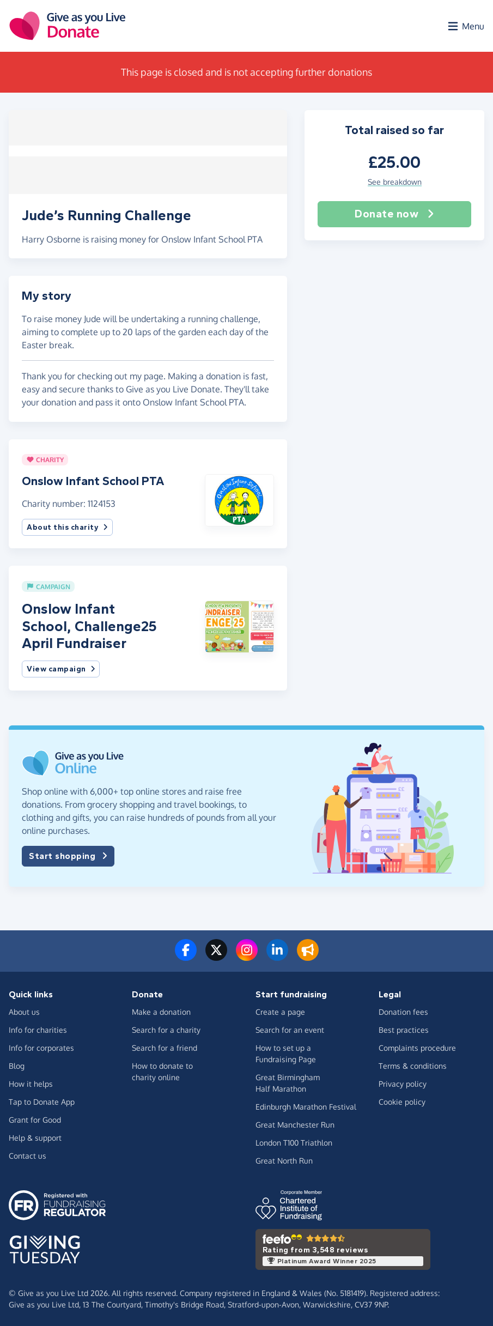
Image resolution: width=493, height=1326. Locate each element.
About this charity (67, 525)
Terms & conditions (413, 1064)
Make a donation (161, 1010)
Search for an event (289, 1028)
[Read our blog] (308, 954)
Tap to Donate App (42, 1100)
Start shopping (68, 854)
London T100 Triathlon (293, 1141)
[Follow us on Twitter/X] (216, 954)
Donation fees (403, 1010)
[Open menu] (465, 26)
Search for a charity (166, 1028)
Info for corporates (41, 1046)
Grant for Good (35, 1118)
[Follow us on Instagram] (247, 954)
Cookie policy (402, 1100)
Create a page (280, 1010)
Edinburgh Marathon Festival (305, 1105)
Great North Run (284, 1159)
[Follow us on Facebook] (186, 954)
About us (24, 1010)
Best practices (404, 1028)
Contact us (27, 1154)
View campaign (61, 667)
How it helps (31, 1082)
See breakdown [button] (395, 182)
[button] (239, 497)
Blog (17, 1064)
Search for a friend (164, 1046)
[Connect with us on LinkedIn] (277, 954)
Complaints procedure (417, 1046)
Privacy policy (403, 1082)
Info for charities (38, 1028)
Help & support (35, 1136)
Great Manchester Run (294, 1123)
